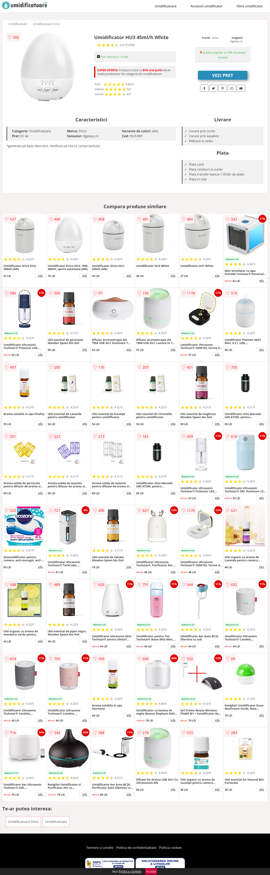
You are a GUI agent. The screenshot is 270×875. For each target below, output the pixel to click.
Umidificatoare (165, 6)
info (40, 275)
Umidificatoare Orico (46, 24)
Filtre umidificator (250, 6)
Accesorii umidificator (207, 6)
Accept (151, 871)
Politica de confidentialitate (136, 847)
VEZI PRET (222, 75)
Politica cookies (170, 847)
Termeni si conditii (100, 847)
